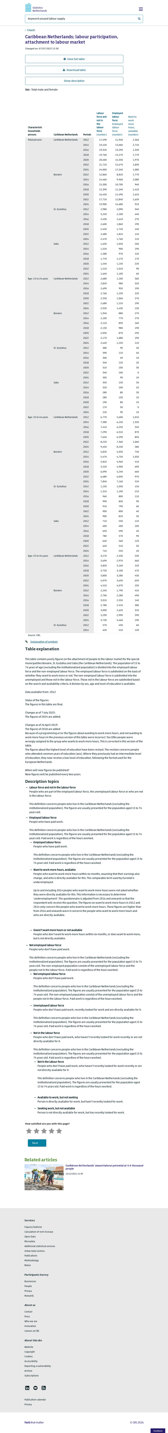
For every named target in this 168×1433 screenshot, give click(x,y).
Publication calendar (35, 1400)
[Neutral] (44, 1130)
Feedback (158, 1431)
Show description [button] (74, 81)
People (28, 1286)
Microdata (29, 1241)
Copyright (29, 1352)
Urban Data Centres (34, 1251)
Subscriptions (31, 1376)
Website (28, 1347)
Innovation (30, 1326)
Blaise (27, 1265)
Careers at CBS (31, 1331)
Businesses (30, 1281)
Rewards (29, 1296)
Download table (74, 70)
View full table (74, 59)
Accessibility (31, 1361)
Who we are (30, 1321)
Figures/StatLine (33, 1227)
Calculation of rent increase (38, 1232)
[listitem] (27, 1388)
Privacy (28, 1291)
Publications (30, 1256)
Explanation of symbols (44, 642)
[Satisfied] (51, 1130)
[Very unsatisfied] (29, 1130)
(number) (102, 124)
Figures (31, 30)
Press (27, 1317)
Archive (28, 1371)
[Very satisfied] (59, 1130)
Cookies (28, 1357)
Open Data (29, 1237)
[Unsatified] (36, 1130)
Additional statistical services (39, 1246)
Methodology (31, 1261)
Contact (28, 1312)
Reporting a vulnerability (37, 1366)
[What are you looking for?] (84, 19)
